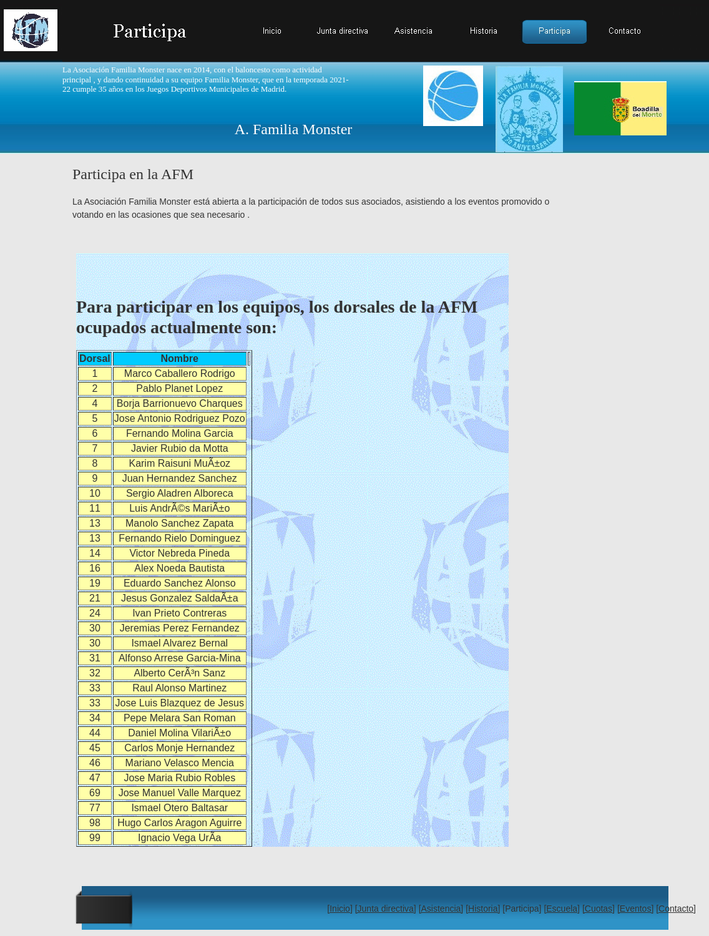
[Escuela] (562, 909)
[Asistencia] (441, 909)
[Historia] (483, 909)
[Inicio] (339, 909)
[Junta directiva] (385, 909)
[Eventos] (635, 909)
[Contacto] (676, 909)
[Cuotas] (598, 909)
